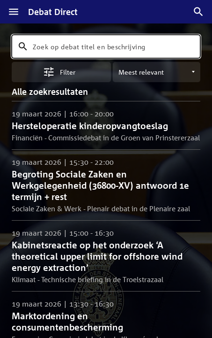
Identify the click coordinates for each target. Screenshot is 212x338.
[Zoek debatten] (198, 11)
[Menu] (13, 11)
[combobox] (106, 46)
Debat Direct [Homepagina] (53, 12)
